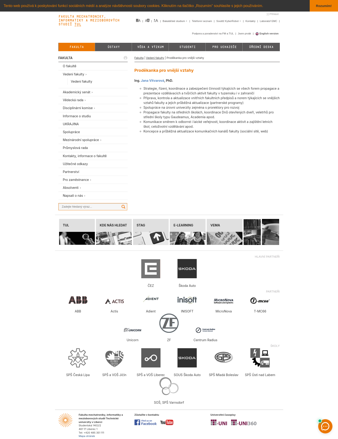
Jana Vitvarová (152, 80)
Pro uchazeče (224, 47)
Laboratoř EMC (269, 21)
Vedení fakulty (155, 58)
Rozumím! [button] (324, 6)
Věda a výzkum (150, 47)
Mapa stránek (87, 436)
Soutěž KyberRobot (229, 21)
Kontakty (250, 21)
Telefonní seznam (202, 21)
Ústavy (114, 47)
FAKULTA (65, 58)
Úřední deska (261, 47)
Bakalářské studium (175, 21)
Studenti (187, 47)
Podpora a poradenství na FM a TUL (213, 33)
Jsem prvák (245, 33)
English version (267, 33)
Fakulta (77, 47)
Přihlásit (274, 14)
